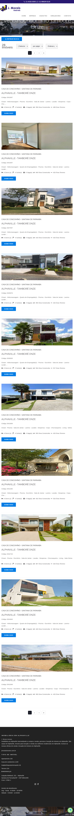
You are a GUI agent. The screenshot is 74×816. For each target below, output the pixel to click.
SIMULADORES (56, 16)
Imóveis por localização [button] (9, 803)
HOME (24, 16)
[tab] (37, 803)
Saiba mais (8, 113)
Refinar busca (12, 39)
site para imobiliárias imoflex (37, 811)
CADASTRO (43, 16)
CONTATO (67, 16)
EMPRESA (32, 16)
